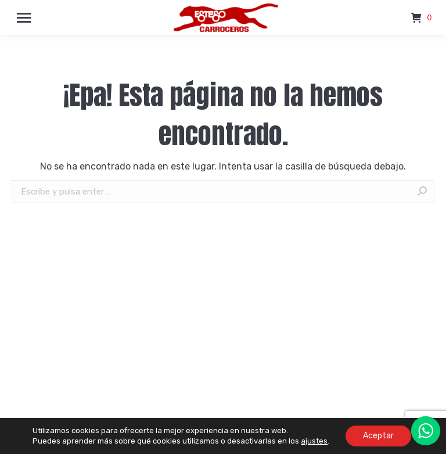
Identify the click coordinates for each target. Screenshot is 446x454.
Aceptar (378, 436)
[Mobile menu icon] (24, 18)
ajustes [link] (314, 441)
